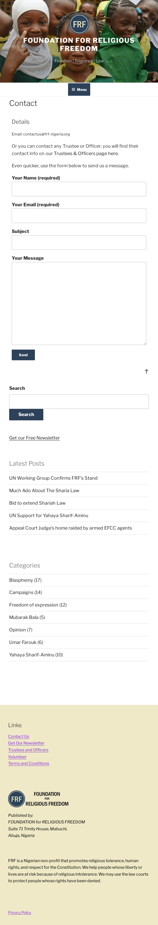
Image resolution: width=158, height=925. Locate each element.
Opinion (17, 629)
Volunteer (17, 756)
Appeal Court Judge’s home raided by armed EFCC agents (70, 528)
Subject (79, 239)
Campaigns (21, 592)
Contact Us (18, 736)
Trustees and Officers (28, 750)
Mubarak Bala (23, 617)
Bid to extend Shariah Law (37, 503)
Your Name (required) (79, 185)
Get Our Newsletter (26, 743)
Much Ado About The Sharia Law (44, 490)
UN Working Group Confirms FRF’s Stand (53, 478)
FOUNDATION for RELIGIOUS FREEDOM (79, 44)
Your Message (79, 300)
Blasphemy (21, 580)
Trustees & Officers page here (86, 153)
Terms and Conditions (28, 763)
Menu (79, 89)
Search (17, 388)
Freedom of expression (33, 605)
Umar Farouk (22, 642)
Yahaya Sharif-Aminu (31, 654)
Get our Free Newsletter (34, 437)
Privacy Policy (19, 912)
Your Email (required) (79, 212)
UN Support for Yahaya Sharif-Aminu (48, 515)
